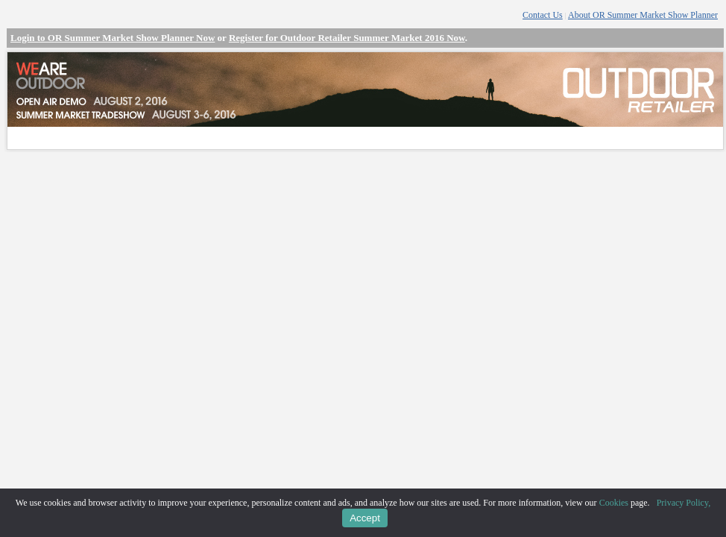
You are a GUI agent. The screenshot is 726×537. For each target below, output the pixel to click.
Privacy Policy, (684, 502)
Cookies (613, 502)
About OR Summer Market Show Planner (643, 15)
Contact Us (543, 15)
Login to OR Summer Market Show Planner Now (112, 37)
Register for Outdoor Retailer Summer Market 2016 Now (347, 37)
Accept (365, 518)
